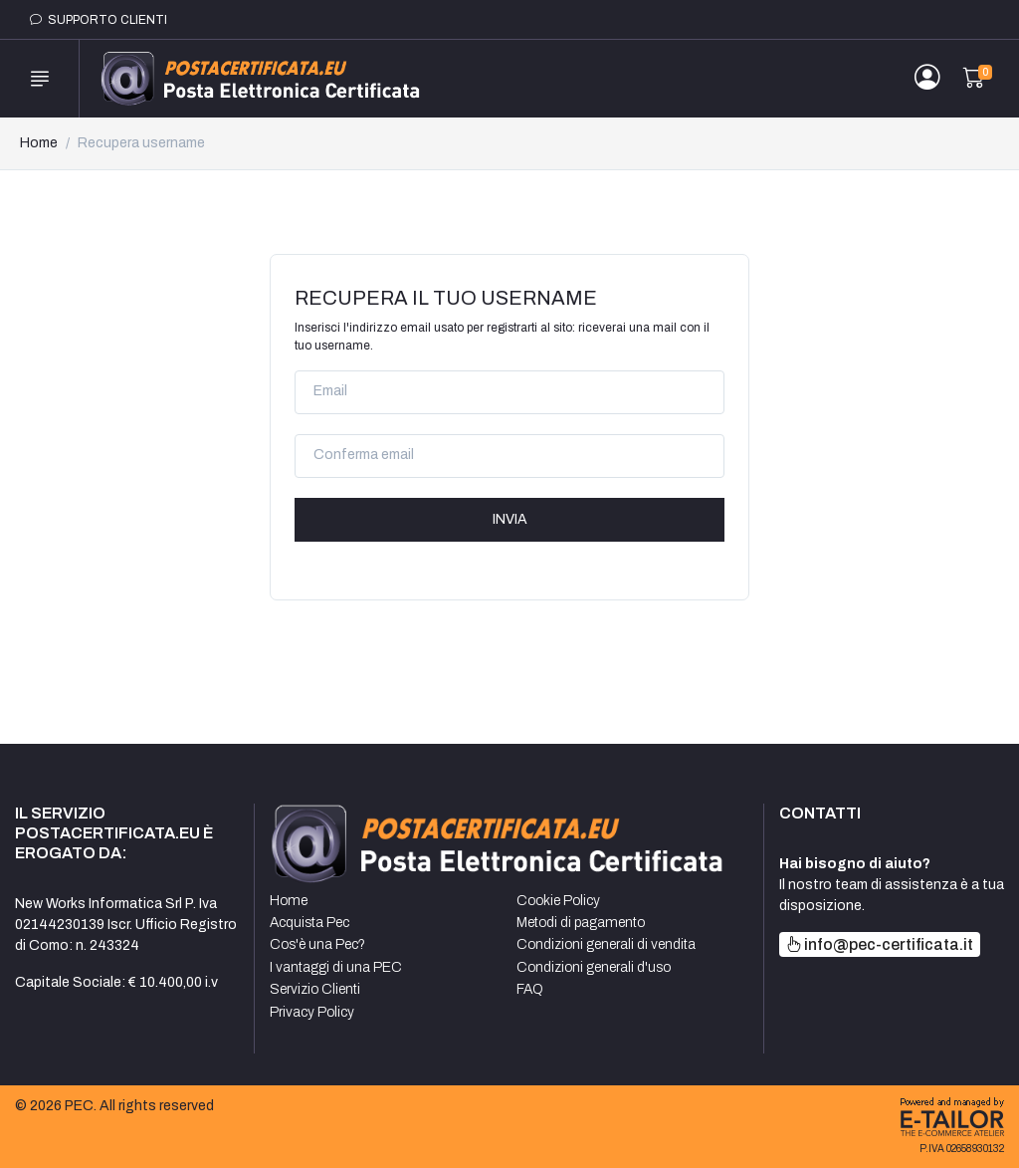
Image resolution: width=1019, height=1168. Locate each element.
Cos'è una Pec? (317, 944)
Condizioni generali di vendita (606, 944)
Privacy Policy (312, 1012)
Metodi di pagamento (580, 922)
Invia (510, 519)
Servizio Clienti (315, 989)
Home (39, 142)
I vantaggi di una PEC (336, 967)
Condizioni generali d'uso (593, 967)
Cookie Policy (558, 900)
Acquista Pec (309, 922)
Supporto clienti (98, 20)
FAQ (529, 989)
